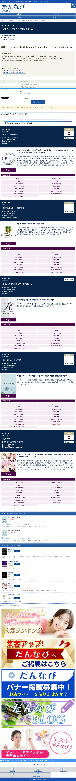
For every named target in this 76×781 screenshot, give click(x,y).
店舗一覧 (11, 20)
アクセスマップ (38, 102)
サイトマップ (63, 771)
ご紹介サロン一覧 (38, 776)
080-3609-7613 (8, 40)
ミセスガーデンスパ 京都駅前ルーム (18, 29)
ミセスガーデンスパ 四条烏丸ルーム (14, 73)
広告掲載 (12, 771)
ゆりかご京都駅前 (10, 134)
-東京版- (56, 14)
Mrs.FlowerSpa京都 (12, 360)
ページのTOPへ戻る (38, 764)
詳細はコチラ (69, 138)
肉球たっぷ (7, 438)
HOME (3, 20)
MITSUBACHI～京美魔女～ (15, 208)
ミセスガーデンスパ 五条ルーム (13, 71)
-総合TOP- (57, 17)
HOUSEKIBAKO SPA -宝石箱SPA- (18, 284)
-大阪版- (19, 14)
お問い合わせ (38, 771)
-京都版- (19, 17)
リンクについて (13, 776)
